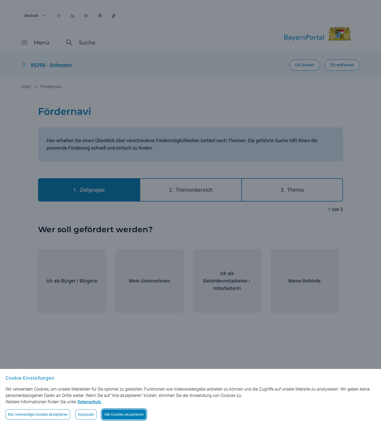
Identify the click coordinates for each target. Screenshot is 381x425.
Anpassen (86, 414)
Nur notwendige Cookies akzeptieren (38, 414)
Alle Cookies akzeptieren (124, 414)
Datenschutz (89, 401)
